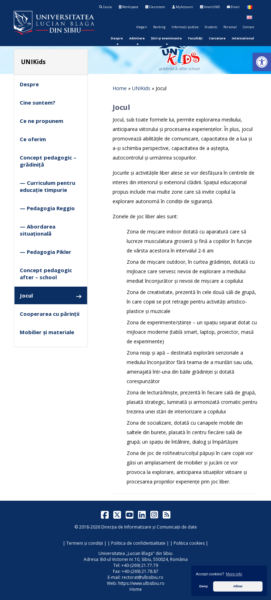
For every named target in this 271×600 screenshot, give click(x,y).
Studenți (211, 27)
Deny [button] (203, 586)
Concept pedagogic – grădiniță (48, 161)
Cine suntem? (37, 102)
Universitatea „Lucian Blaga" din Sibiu (135, 553)
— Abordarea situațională (37, 230)
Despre (117, 38)
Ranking (159, 27)
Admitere (137, 38)
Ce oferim (33, 139)
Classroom (155, 7)
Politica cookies (189, 543)
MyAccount (182, 7)
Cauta (105, 7)
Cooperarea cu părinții (49, 313)
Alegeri (141, 27)
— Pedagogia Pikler (45, 251)
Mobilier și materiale (47, 332)
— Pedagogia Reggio (47, 208)
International (243, 38)
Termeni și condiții (84, 543)
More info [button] (234, 574)
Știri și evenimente (166, 38)
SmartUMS (210, 7)
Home (120, 88)
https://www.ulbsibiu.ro (141, 583)
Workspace (128, 7)
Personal (230, 27)
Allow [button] (237, 586)
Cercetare (217, 38)
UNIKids (141, 88)
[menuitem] (117, 38)
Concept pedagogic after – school (46, 274)
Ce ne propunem (41, 120)
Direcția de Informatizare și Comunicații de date (149, 527)
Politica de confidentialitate (138, 543)
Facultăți (195, 38)
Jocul (51, 295)
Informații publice (185, 27)
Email (233, 7)
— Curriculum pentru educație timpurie (47, 186)
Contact (248, 27)
